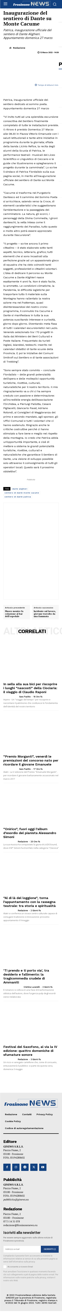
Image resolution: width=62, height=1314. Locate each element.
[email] (22, 1249)
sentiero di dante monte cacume (21, 493)
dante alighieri (19, 489)
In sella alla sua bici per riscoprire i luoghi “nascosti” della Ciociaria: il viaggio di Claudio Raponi (30, 688)
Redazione (19, 47)
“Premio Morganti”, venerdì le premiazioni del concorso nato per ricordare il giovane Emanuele (30, 760)
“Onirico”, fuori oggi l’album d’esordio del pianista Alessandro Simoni (29, 833)
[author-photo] (11, 696)
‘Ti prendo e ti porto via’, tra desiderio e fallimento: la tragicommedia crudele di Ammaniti (26, 976)
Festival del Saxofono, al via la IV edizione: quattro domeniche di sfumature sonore (30, 1051)
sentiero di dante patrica (17, 497)
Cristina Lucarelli (32, 987)
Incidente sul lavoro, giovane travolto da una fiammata (45, 614)
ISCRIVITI (50, 1249)
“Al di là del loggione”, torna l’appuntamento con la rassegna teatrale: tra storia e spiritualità (29, 902)
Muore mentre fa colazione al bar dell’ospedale (14, 614)
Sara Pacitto (25, 696)
